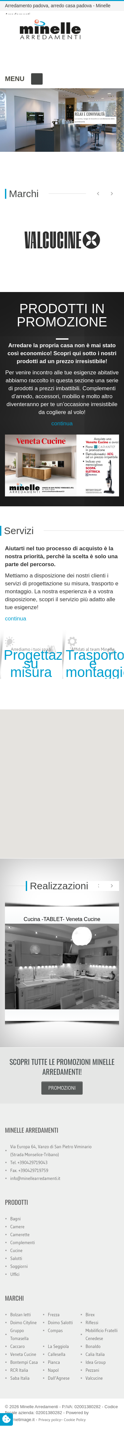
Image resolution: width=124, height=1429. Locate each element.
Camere (17, 1226)
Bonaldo (93, 1346)
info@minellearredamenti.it (35, 1178)
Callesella (56, 1354)
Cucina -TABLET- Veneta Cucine (62, 919)
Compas (55, 1330)
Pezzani (92, 1370)
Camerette (19, 1234)
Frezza (54, 1314)
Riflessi (92, 1322)
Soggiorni (19, 1266)
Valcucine (94, 1378)
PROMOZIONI (62, 1088)
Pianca (54, 1362)
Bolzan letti (20, 1314)
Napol (53, 1370)
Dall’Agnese (58, 1378)
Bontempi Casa (24, 1362)
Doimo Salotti (60, 1322)
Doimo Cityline (23, 1322)
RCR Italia (19, 1370)
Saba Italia (20, 1378)
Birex (90, 1314)
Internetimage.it (20, 1419)
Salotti (16, 1258)
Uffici (15, 1274)
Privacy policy (49, 1419)
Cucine (16, 1250)
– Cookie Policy (73, 1419)
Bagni (15, 1218)
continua (61, 423)
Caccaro (17, 1346)
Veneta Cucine (23, 1354)
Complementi (22, 1242)
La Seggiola (58, 1346)
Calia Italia (95, 1354)
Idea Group (96, 1362)
